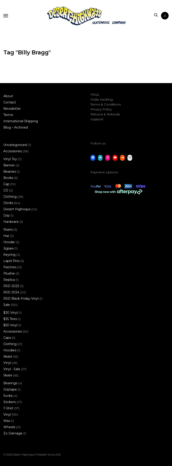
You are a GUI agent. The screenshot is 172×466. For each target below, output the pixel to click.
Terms (8, 115)
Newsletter (12, 109)
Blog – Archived (15, 127)
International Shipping (20, 121)
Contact (9, 102)
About (8, 96)
